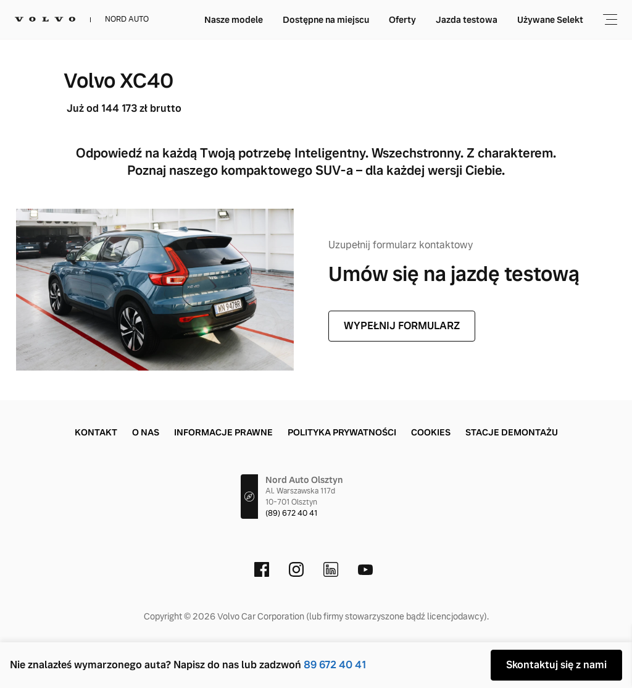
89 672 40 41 (335, 664)
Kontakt (96, 432)
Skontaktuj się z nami (556, 664)
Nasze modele (233, 19)
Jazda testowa (466, 19)
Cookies (431, 432)
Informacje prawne (223, 432)
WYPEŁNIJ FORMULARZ (402, 325)
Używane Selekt (550, 19)
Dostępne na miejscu (326, 19)
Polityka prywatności (342, 432)
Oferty (402, 19)
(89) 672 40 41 (291, 513)
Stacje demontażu (511, 432)
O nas (145, 432)
